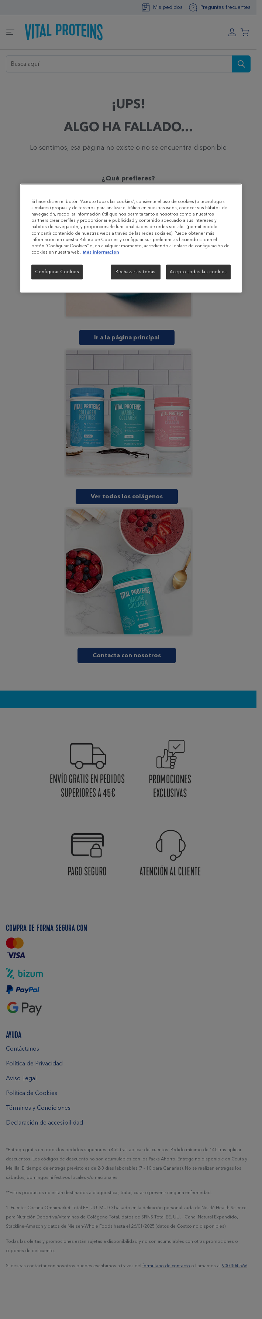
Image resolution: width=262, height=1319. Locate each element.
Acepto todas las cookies (198, 271)
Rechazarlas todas (136, 271)
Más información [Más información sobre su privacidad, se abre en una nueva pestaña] (101, 252)
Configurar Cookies (57, 271)
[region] (131, 238)
